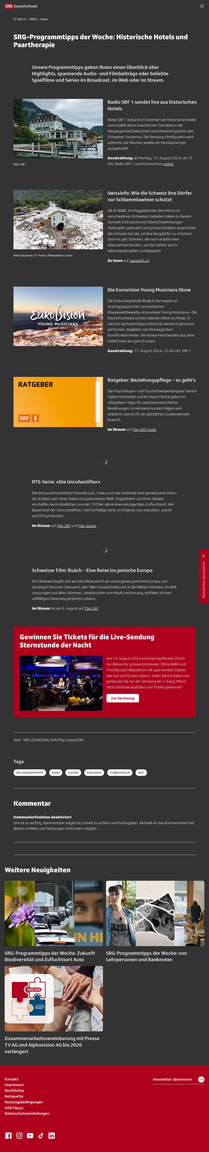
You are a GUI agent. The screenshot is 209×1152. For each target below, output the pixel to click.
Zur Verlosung (122, 698)
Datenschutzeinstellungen (27, 1113)
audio (56, 772)
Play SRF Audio (144, 429)
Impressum (14, 1085)
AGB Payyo (14, 1108)
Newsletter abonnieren (178, 1079)
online (169, 164)
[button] (202, 6)
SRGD (33, 19)
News (44, 19)
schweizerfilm (120, 772)
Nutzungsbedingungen (24, 1102)
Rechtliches (14, 1090)
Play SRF (64, 525)
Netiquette (14, 1096)
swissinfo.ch (139, 260)
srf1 (141, 772)
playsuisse (94, 772)
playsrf (73, 772)
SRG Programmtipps (30, 772)
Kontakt (12, 1079)
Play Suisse (87, 525)
